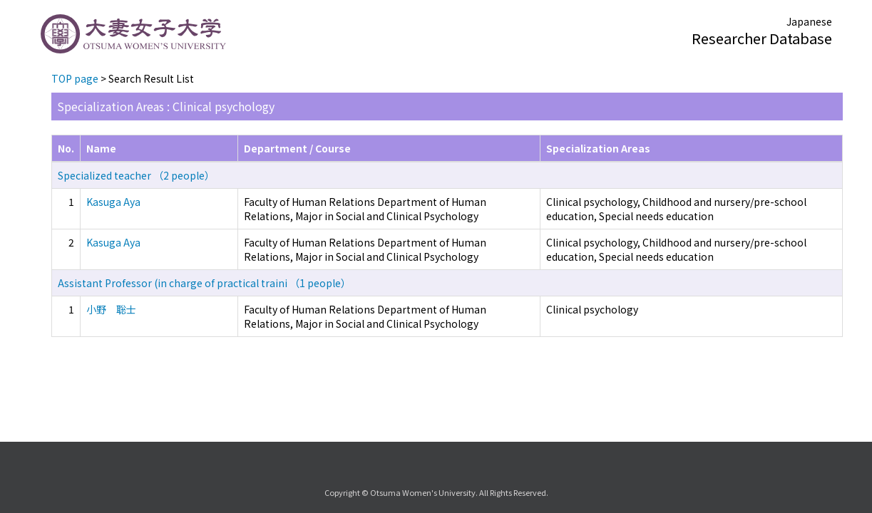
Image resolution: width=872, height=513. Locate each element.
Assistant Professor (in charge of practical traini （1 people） (204, 283)
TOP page (74, 78)
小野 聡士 (111, 309)
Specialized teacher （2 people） (136, 175)
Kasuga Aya (113, 202)
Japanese (809, 21)
